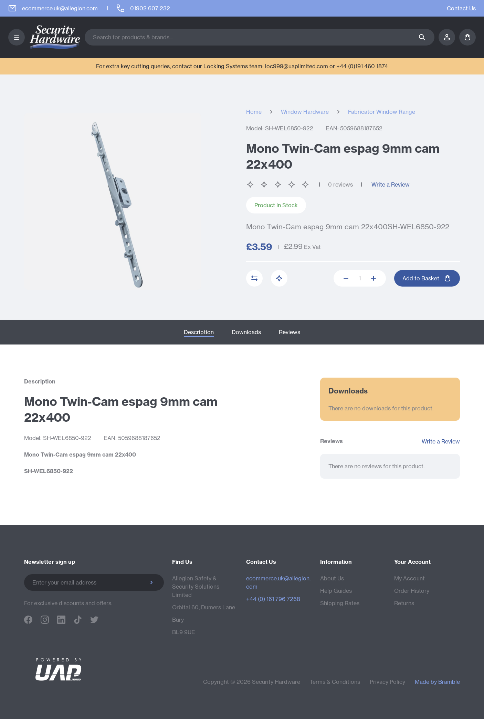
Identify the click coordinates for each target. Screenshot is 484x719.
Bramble (449, 681)
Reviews (289, 332)
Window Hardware (305, 111)
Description (199, 332)
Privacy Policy (387, 681)
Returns (404, 603)
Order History (411, 590)
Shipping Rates (339, 603)
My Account (409, 578)
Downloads (246, 332)
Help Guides (336, 590)
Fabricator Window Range (381, 111)
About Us (332, 578)
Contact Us (461, 8)
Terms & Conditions (335, 681)
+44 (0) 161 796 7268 (273, 599)
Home (254, 111)
